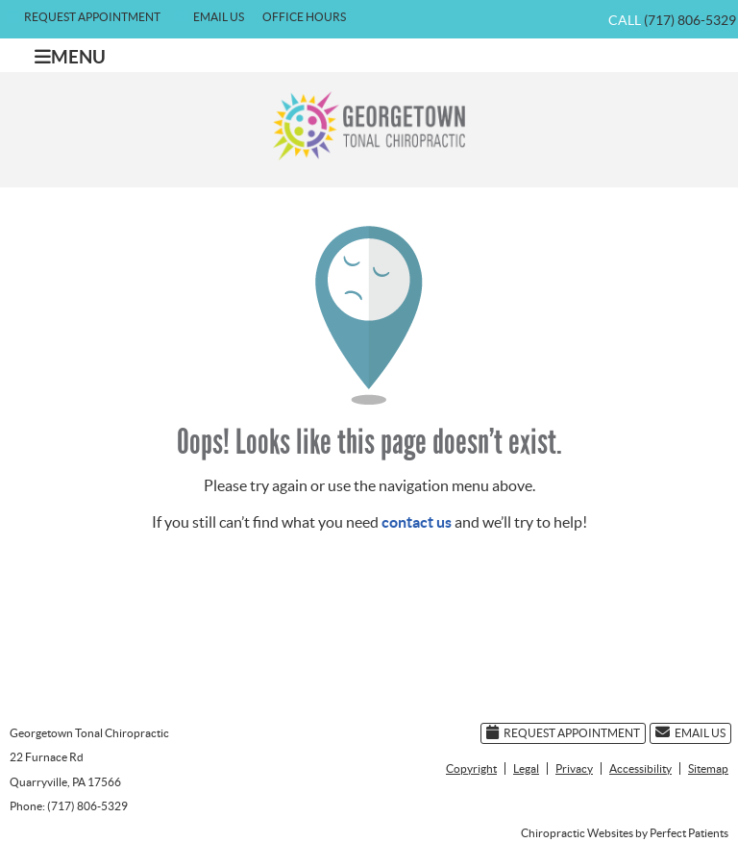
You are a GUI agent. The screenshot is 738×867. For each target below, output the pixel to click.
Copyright (471, 768)
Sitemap (708, 768)
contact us (416, 522)
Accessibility (640, 768)
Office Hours (304, 17)
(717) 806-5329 (690, 20)
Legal (526, 768)
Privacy (574, 768)
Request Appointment (83, 16)
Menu (70, 56)
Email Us (209, 16)
